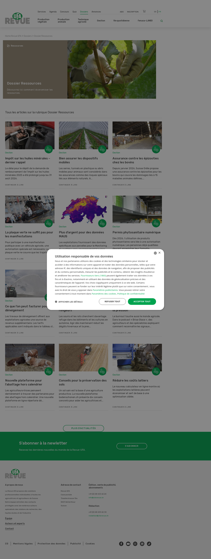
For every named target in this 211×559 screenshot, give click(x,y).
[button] (68, 301)
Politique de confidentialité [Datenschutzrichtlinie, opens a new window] (131, 293)
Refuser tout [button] (112, 301)
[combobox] (155, 252)
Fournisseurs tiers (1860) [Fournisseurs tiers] (93, 275)
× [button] (159, 253)
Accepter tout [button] (141, 301)
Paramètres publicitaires (105, 289)
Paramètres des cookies (104, 293)
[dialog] (105, 279)
